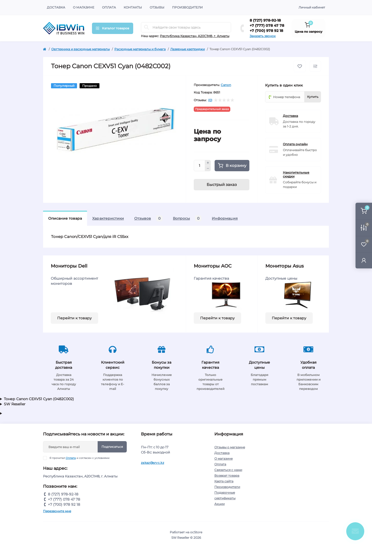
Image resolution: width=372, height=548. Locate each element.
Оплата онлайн (295, 144)
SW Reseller (15, 404)
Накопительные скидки (296, 174)
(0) (210, 100)
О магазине (83, 7)
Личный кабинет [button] (312, 7)
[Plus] (208, 163)
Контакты (133, 7)
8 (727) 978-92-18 (265, 20)
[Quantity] (199, 165)
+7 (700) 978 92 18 (266, 30)
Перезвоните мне (57, 511)
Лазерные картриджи (187, 49)
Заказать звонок (263, 36)
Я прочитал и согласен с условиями (79, 458)
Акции (219, 504)
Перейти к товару (74, 318)
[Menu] (112, 28)
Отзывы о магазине (229, 447)
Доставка (56, 7)
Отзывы (157, 7)
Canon (226, 85)
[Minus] (208, 169)
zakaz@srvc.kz (152, 463)
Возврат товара (226, 475)
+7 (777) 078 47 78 (267, 25)
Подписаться (112, 447)
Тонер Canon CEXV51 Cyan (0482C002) (39, 399)
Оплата (109, 7)
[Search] (146, 27)
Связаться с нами (228, 470)
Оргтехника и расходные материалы (80, 49)
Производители (187, 7)
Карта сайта (223, 481)
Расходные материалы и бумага (140, 49)
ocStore (196, 532)
